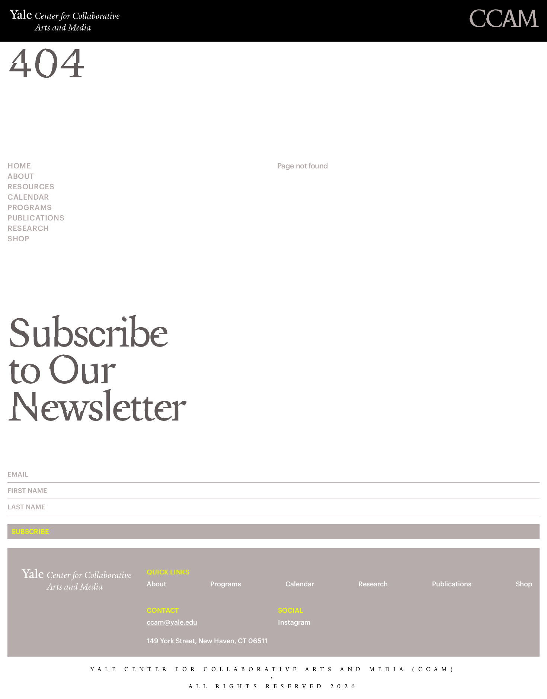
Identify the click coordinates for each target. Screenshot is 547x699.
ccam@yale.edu (172, 622)
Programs (29, 207)
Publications (35, 217)
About (20, 176)
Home (19, 165)
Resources (30, 186)
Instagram (294, 622)
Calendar (28, 197)
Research (28, 228)
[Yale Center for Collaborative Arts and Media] (57, 20)
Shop (18, 238)
